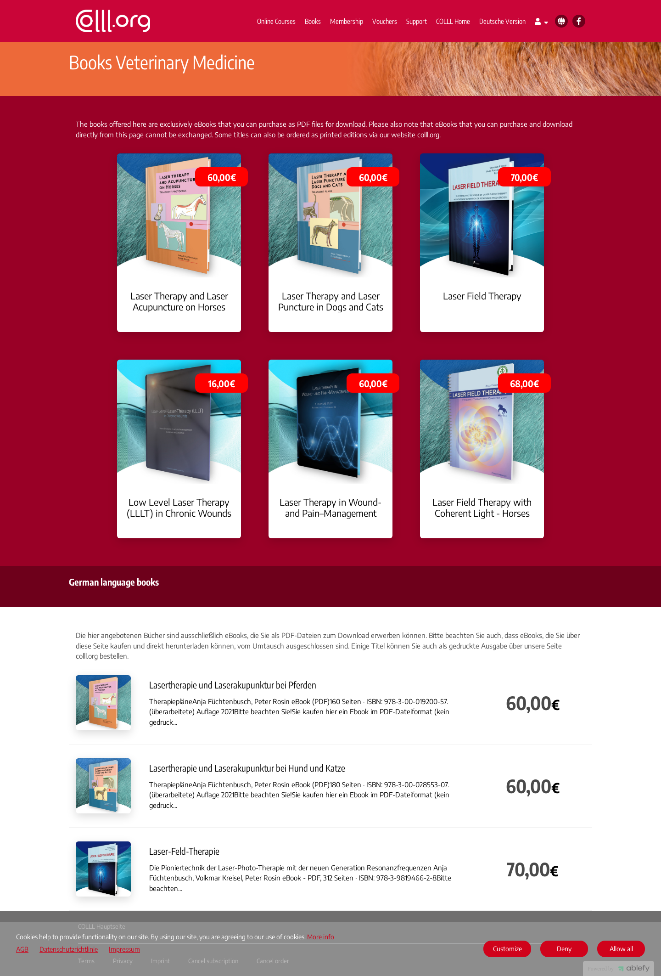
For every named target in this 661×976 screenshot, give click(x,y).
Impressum (124, 949)
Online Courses (276, 21)
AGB (22, 949)
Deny (564, 949)
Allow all (621, 949)
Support (416, 21)
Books (313, 21)
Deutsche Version (502, 21)
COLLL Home (453, 21)
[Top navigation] (541, 23)
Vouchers (384, 21)
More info (320, 937)
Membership (346, 21)
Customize (507, 949)
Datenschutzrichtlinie (68, 949)
